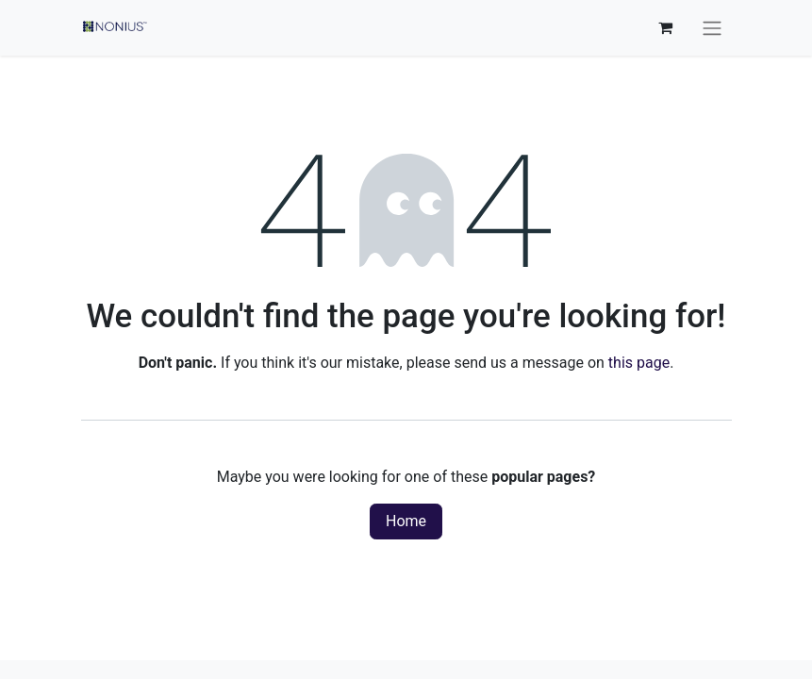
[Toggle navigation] (712, 28)
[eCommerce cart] (666, 27)
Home (406, 521)
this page (639, 363)
